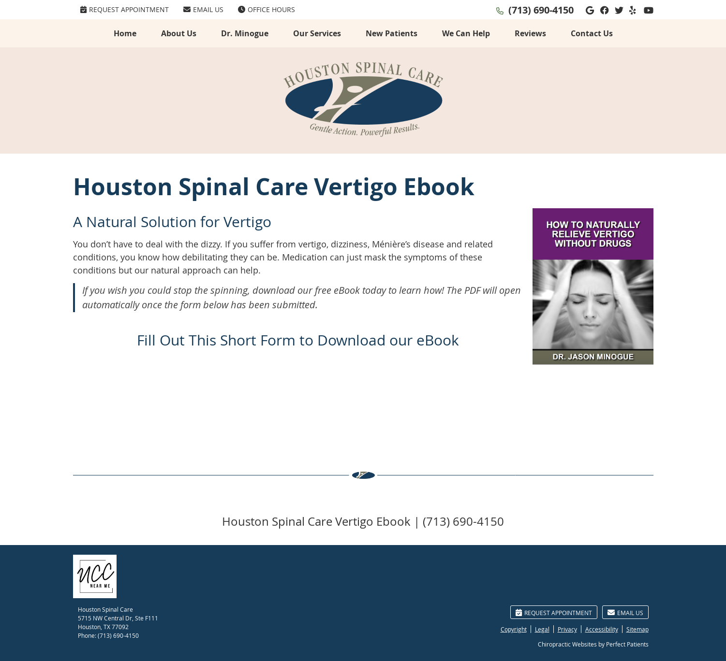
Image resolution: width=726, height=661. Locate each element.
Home (125, 33)
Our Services (317, 33)
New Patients (391, 33)
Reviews (530, 33)
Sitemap (637, 629)
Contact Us (592, 33)
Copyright (514, 629)
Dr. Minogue (244, 33)
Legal (542, 629)
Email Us (203, 9)
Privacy (567, 629)
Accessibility (601, 629)
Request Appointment (124, 9)
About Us (178, 33)
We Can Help (466, 33)
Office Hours (266, 9)
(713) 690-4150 (541, 9)
